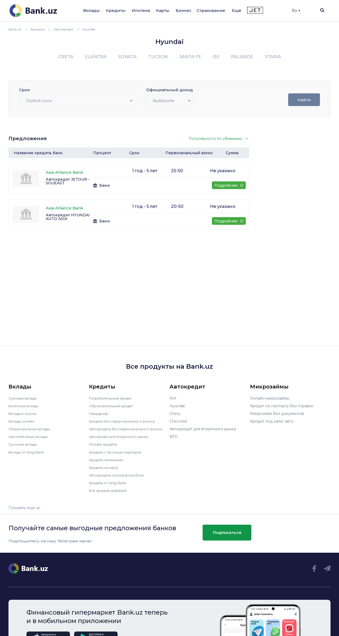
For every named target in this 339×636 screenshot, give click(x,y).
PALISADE (242, 56)
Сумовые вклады (24, 398)
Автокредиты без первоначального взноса (123, 431)
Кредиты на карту (106, 471)
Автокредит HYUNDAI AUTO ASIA (68, 217)
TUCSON (158, 56)
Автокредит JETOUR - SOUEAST (68, 181)
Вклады (91, 10)
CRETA (65, 56)
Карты (163, 10)
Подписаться (227, 536)
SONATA (127, 56)
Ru (296, 10)
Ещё (236, 10)
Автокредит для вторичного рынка (122, 440)
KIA (173, 398)
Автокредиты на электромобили (120, 478)
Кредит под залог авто (271, 421)
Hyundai (177, 406)
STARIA (273, 56)
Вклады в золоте (24, 413)
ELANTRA (95, 56)
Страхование (211, 10)
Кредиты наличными (108, 463)
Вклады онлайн (23, 421)
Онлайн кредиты (105, 448)
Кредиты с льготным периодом (118, 455)
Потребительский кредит (113, 398)
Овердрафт (100, 413)
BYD (174, 436)
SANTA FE (190, 56)
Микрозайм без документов (277, 413)
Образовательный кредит (113, 406)
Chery (175, 413)
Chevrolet (179, 421)
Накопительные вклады (30, 436)
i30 (216, 56)
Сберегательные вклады (31, 429)
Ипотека (141, 10)
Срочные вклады (24, 444)
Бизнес (183, 10)
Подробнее (229, 185)
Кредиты (116, 10)
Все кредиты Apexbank (111, 494)
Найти (304, 99)
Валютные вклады (25, 406)
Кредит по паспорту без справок (282, 406)
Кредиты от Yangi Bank (111, 486)
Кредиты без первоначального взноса (125, 421)
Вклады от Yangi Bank (29, 452)
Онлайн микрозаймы (269, 398)
